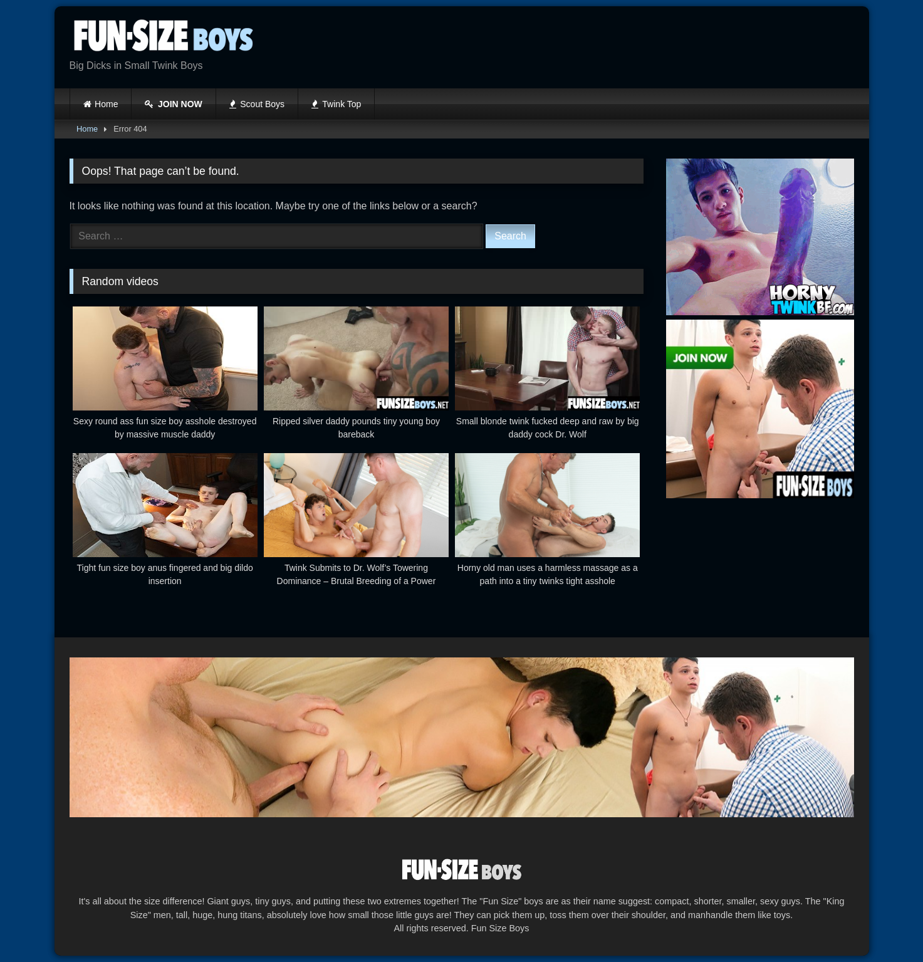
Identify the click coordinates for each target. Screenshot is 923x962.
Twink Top (336, 104)
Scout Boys (256, 104)
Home (106, 104)
